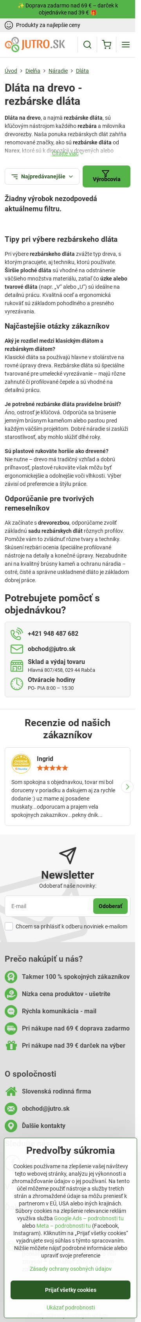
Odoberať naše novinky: (67, 886)
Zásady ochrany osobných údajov (71, 1271)
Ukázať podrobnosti (71, 1309)
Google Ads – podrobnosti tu (89, 1220)
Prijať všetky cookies (70, 1292)
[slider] (52, 768)
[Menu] (125, 44)
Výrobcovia (107, 176)
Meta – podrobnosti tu (63, 1228)
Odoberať (110, 906)
